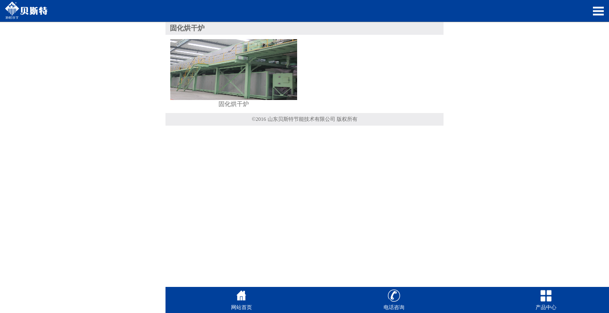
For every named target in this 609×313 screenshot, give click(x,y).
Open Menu (598, 11)
